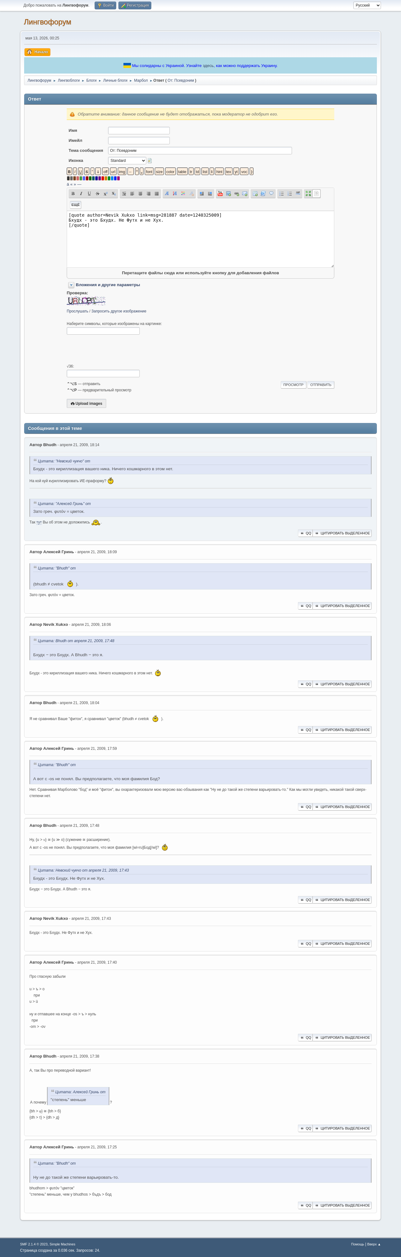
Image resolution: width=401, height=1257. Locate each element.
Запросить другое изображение (118, 311)
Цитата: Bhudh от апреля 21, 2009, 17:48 (76, 641)
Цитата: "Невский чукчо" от (64, 461)
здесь (208, 65)
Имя (73, 130)
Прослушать (77, 311)
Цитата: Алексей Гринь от (80, 1092)
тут (39, 522)
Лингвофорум (47, 22)
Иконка (76, 160)
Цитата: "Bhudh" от (57, 568)
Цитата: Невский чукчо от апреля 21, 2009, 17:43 (83, 870)
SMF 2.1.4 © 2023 (34, 1244)
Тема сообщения (86, 150)
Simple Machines (62, 1244)
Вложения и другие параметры (108, 284)
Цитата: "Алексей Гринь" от (64, 504)
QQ (305, 533)
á (68, 184)
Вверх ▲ (374, 1244)
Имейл (75, 140)
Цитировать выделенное (342, 533)
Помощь (357, 1244)
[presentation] (114, 349)
